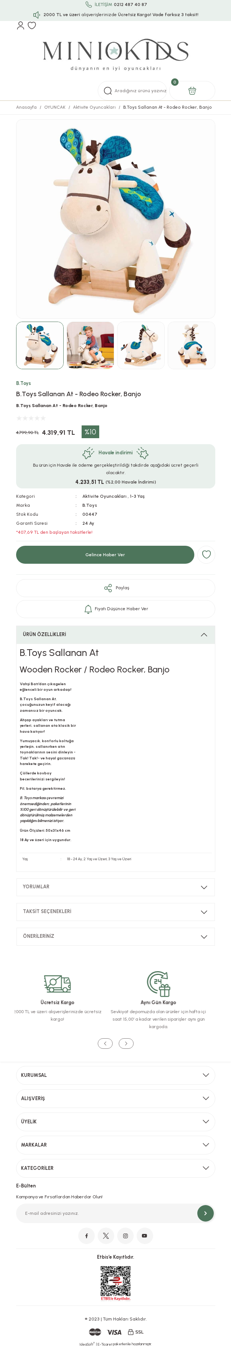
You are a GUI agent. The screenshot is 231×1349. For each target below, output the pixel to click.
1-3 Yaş (137, 496)
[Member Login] (20, 25)
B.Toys (23, 383)
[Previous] (105, 1043)
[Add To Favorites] (206, 555)
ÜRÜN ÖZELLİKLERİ (44, 634)
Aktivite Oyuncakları (104, 496)
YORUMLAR (36, 886)
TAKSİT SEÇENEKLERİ (47, 911)
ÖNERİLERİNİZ (38, 936)
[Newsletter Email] (115, 1213)
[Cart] (192, 90)
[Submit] (205, 1213)
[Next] (126, 1043)
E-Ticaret (105, 1344)
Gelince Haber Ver (105, 554)
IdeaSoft (87, 1344)
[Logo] (115, 55)
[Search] (132, 90)
